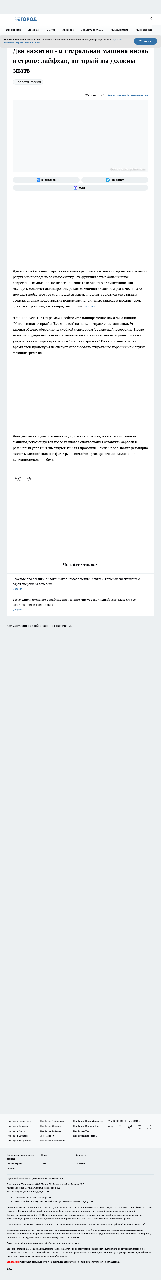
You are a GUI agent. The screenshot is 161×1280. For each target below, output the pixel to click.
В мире (51, 29)
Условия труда (14, 1163)
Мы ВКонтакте (119, 29)
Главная (11, 1168)
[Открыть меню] (8, 19)
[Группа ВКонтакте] (46, 180)
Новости (80, 1163)
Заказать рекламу (92, 29)
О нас (44, 1154)
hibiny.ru (91, 306)
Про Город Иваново (50, 1125)
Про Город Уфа (81, 1130)
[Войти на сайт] (151, 19)
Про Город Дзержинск (19, 1120)
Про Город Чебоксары (52, 1120)
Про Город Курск (16, 1130)
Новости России (28, 82)
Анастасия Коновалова (128, 95)
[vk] (18, 478)
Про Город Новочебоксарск (88, 1120)
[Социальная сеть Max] (80, 188)
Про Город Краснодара (52, 1140)
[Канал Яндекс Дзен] (139, 1127)
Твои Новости (47, 1135)
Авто (43, 1163)
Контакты (80, 1154)
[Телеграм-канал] (114, 180)
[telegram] (30, 478)
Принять (145, 41)
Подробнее (73, 1237)
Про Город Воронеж (17, 1125)
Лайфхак (33, 29)
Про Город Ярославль (85, 1135)
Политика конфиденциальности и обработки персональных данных (43, 1243)
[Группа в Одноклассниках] (120, 1127)
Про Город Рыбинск (50, 1130)
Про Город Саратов (17, 1135)
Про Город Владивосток (20, 1140)
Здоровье (68, 29)
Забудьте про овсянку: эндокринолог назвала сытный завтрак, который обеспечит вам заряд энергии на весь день (80, 584)
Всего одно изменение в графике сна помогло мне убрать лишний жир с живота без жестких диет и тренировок (80, 605)
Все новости (13, 29)
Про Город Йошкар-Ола (86, 1125)
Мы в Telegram (145, 29)
